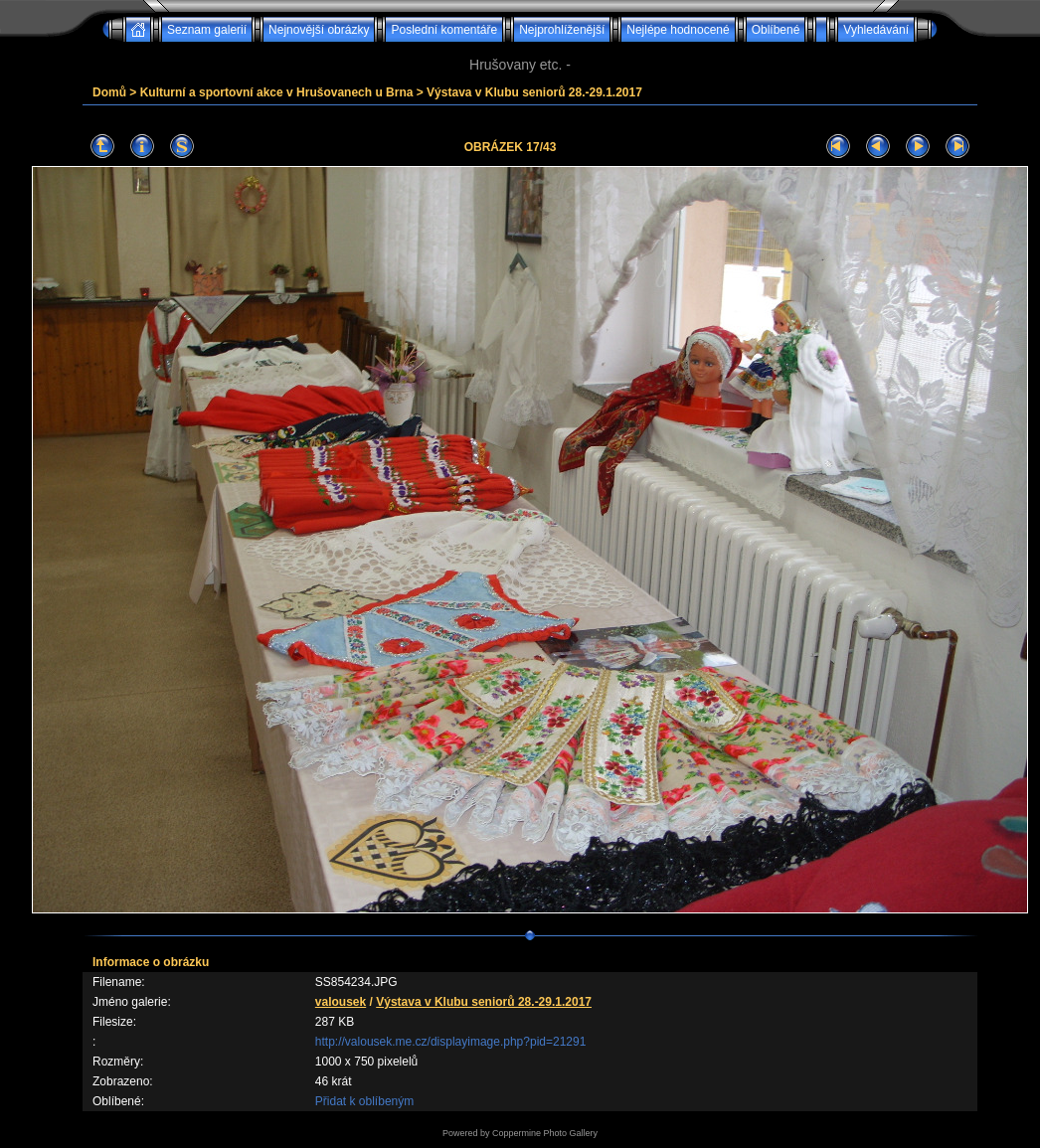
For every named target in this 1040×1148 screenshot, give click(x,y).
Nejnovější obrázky (318, 30)
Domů (109, 92)
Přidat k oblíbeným (364, 1101)
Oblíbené (776, 30)
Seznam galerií (207, 30)
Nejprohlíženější (562, 30)
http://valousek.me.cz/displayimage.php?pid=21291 (451, 1042)
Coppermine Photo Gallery (545, 1133)
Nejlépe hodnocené (677, 30)
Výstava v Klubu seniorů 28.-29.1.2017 (534, 92)
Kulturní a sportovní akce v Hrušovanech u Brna (277, 92)
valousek (340, 1002)
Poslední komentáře (444, 30)
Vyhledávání (876, 30)
